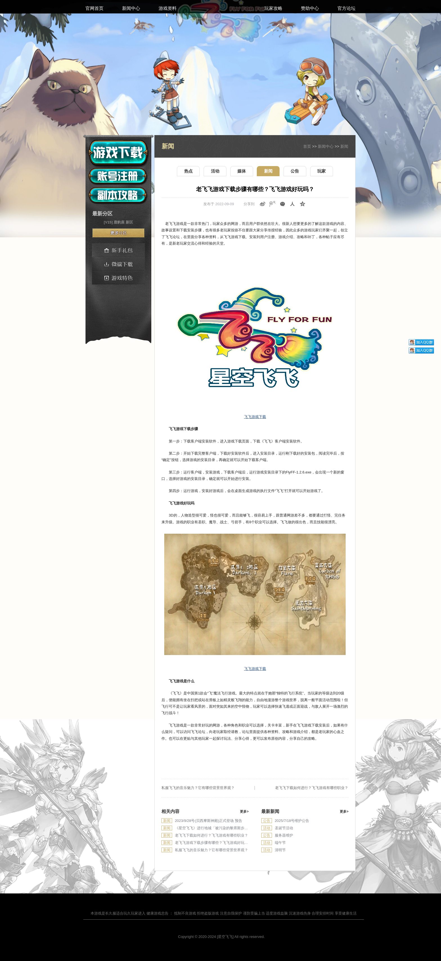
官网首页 (95, 8)
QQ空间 (302, 204)
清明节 (280, 850)
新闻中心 (131, 8)
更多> (244, 812)
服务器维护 (284, 835)
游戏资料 (168, 8)
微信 (282, 204)
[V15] (108, 222)
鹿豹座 (119, 222)
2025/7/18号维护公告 (292, 821)
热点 (188, 171)
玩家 (321, 171)
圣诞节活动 (284, 828)
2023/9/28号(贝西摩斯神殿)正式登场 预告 (208, 821)
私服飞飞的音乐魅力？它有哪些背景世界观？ (198, 788)
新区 (129, 222)
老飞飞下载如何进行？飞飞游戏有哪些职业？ (311, 788)
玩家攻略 (273, 8)
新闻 (344, 146)
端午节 (280, 843)
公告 (295, 171)
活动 (215, 171)
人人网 (292, 204)
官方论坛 (347, 8)
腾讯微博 (272, 204)
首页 (307, 146)
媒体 (241, 171)
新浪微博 (262, 204)
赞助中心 (310, 8)
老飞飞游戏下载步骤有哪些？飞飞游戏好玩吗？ (213, 843)
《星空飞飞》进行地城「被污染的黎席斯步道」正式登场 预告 (225, 828)
